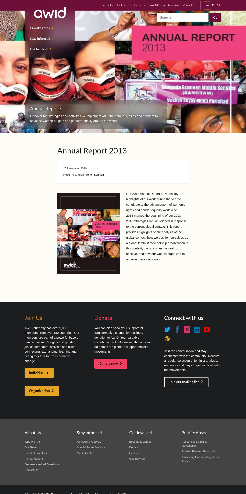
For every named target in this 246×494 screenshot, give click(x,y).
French (89, 174)
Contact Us (189, 5)
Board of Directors (36, 453)
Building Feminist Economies (199, 451)
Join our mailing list (184, 382)
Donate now (108, 363)
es (218, 5)
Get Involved (39, 49)
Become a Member (140, 441)
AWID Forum (157, 5)
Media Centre (85, 453)
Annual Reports (34, 458)
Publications (124, 5)
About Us (108, 5)
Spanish (99, 174)
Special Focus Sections (91, 447)
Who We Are (32, 441)
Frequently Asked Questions (42, 464)
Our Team (31, 447)
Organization (39, 391)
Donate (133, 447)
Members (173, 5)
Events (133, 453)
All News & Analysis (89, 441)
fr (213, 5)
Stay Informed (40, 38)
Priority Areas (40, 28)
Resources (140, 5)
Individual (36, 373)
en (207, 5)
